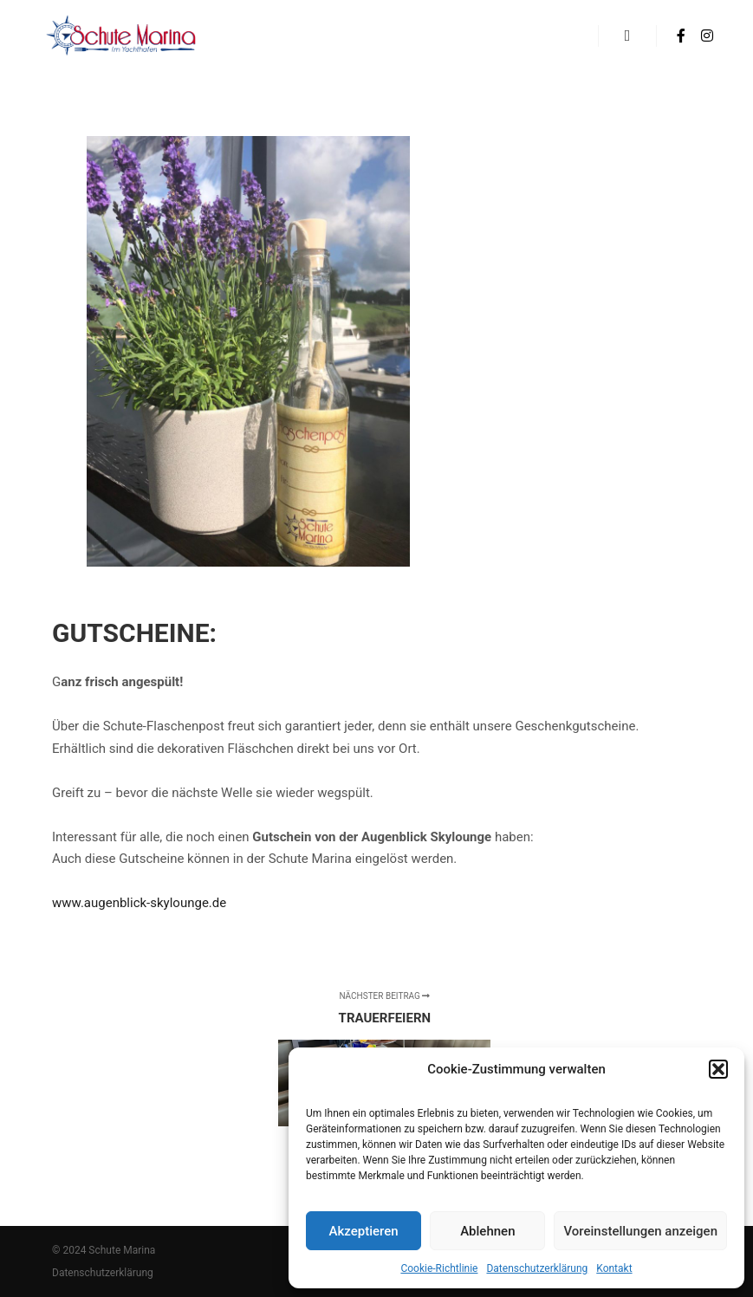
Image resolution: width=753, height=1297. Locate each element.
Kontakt (614, 1268)
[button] (718, 1069)
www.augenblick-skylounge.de (139, 903)
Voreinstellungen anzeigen (640, 1231)
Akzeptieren (364, 1231)
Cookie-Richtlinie (438, 1268)
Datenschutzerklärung (536, 1268)
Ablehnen (487, 1231)
